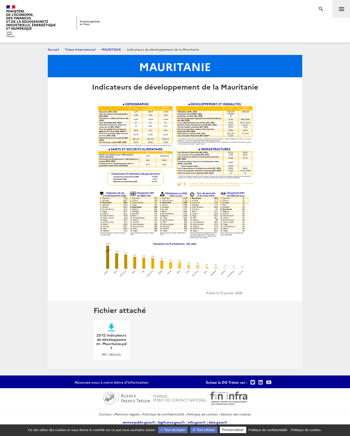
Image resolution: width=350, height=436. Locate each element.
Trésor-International (80, 49)
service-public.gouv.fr (139, 422)
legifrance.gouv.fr (171, 422)
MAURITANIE (111, 49)
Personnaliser (233, 430)
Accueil (53, 49)
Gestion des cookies (236, 414)
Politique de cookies (202, 414)
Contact (105, 414)
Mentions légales (127, 414)
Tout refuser (203, 430)
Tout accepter (172, 430)
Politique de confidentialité (163, 414)
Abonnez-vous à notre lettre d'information (111, 382)
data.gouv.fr (218, 422)
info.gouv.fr (197, 422)
